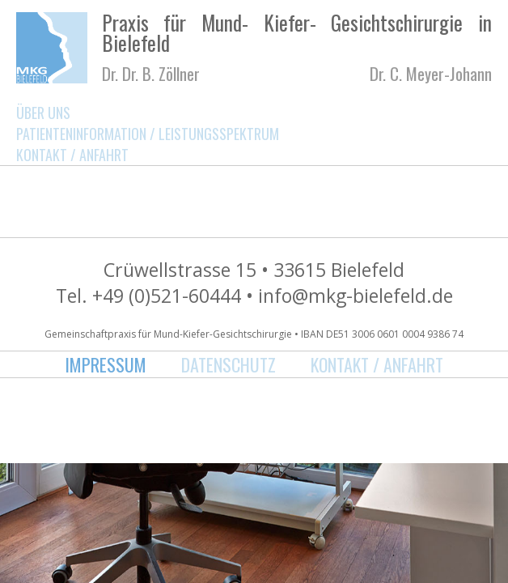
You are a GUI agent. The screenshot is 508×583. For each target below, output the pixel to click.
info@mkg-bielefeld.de (355, 296)
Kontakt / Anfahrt (72, 154)
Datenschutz (228, 364)
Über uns (43, 112)
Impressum (105, 364)
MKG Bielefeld (51, 47)
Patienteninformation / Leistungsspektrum (147, 133)
